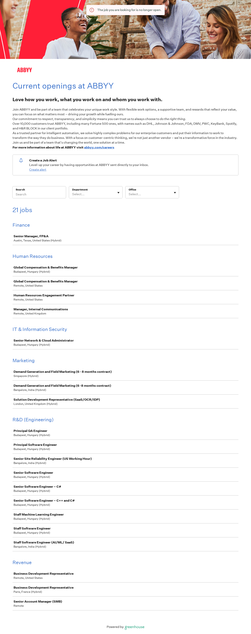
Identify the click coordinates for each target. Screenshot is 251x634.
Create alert (37, 169)
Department (80, 189)
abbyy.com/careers (99, 147)
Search (20, 189)
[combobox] (72, 194)
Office (132, 189)
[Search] (39, 194)
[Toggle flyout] (118, 192)
